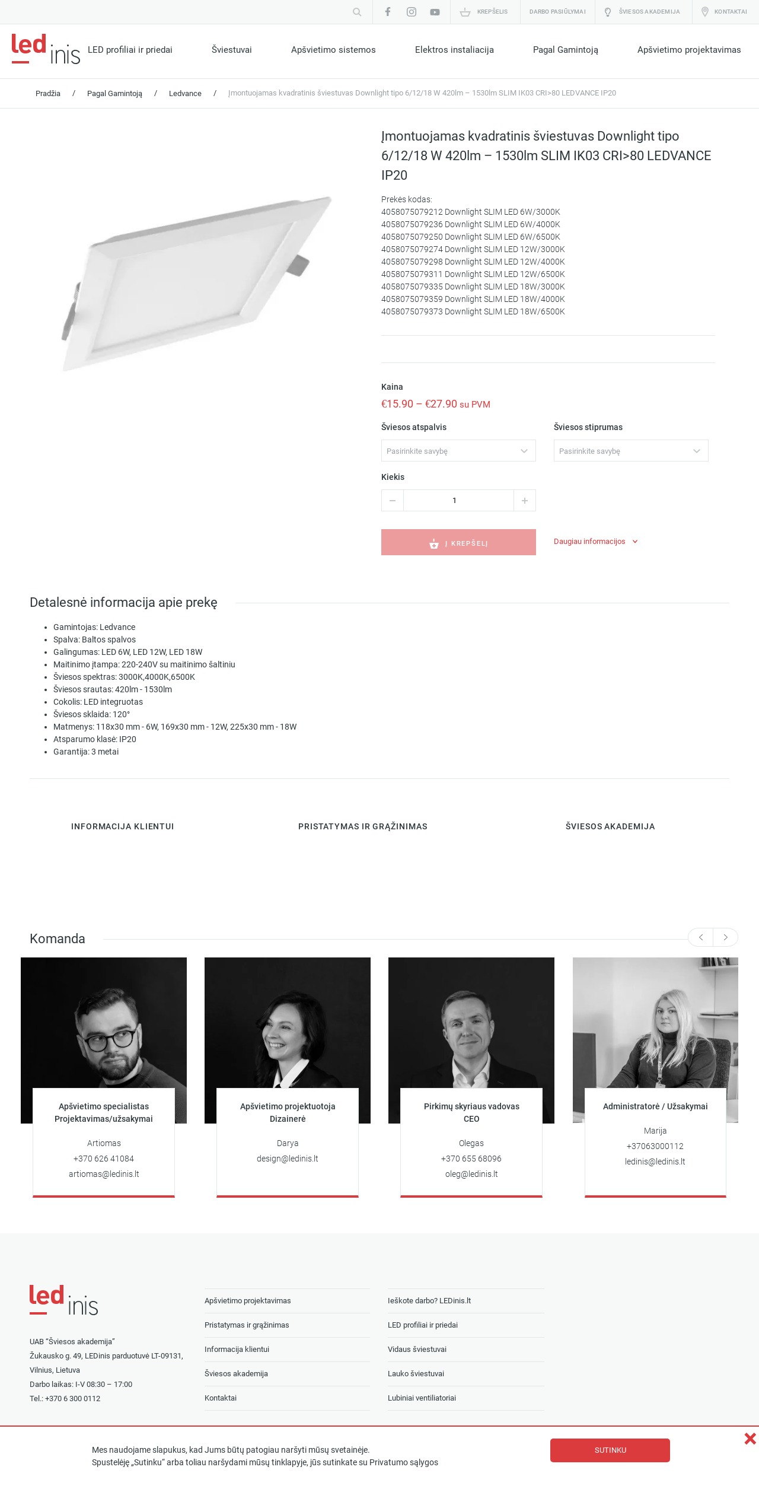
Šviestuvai (232, 49)
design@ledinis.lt (287, 1159)
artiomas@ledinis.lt (104, 1174)
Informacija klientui (237, 1349)
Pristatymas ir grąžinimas (247, 1324)
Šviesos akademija (649, 11)
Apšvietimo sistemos (333, 49)
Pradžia (48, 93)
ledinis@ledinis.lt (655, 1162)
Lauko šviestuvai (416, 1373)
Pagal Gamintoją (565, 49)
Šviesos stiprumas (588, 427)
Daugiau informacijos (590, 541)
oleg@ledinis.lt (471, 1174)
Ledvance (185, 93)
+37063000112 (655, 1146)
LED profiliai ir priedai (130, 49)
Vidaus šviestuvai (417, 1349)
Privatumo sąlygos (403, 1463)
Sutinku (610, 1450)
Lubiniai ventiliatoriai (422, 1397)
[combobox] (458, 451)
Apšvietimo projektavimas (689, 49)
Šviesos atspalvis (414, 427)
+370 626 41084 (104, 1159)
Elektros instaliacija (454, 49)
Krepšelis (492, 11)
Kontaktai (731, 11)
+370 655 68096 (471, 1159)
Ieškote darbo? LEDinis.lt (429, 1300)
